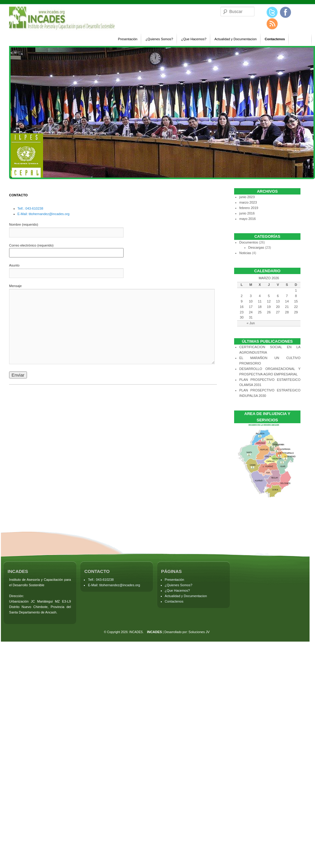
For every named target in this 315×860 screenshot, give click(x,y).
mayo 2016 (247, 219)
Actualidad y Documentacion (235, 39)
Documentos (248, 242)
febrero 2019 (248, 208)
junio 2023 (247, 197)
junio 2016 (247, 213)
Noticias (245, 253)
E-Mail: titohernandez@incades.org (44, 214)
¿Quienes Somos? (159, 39)
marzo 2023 (248, 202)
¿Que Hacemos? (193, 39)
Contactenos (275, 39)
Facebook (285, 12)
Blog (272, 24)
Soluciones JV (199, 632)
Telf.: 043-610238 (30, 208)
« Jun (251, 323)
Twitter (272, 12)
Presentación (128, 39)
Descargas (256, 247)
